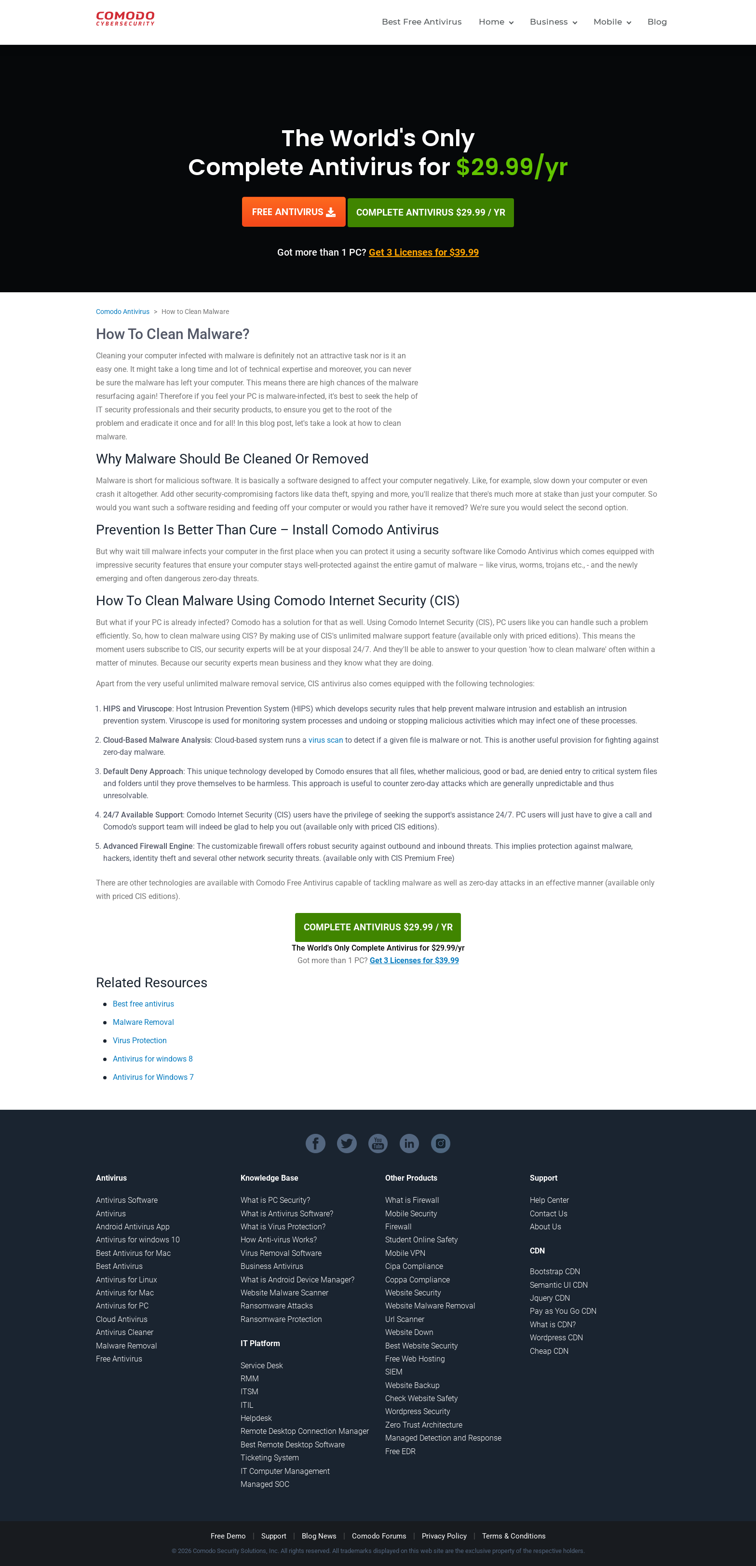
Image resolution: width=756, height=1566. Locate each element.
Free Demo (228, 1532)
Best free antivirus (143, 1000)
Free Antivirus (119, 1355)
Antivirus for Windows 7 (153, 1073)
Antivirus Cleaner (124, 1329)
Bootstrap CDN (555, 1268)
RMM (250, 1375)
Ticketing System (270, 1454)
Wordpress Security (417, 1408)
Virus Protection (140, 1036)
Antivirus (111, 1209)
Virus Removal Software (281, 1249)
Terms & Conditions (514, 1532)
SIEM (394, 1368)
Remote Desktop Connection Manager (305, 1427)
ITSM (249, 1388)
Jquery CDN (550, 1294)
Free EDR (400, 1447)
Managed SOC (265, 1480)
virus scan (326, 738)
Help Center (549, 1196)
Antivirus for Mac (125, 1289)
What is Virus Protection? (283, 1223)
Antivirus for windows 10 (138, 1236)
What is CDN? (553, 1320)
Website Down (409, 1329)
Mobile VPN (405, 1249)
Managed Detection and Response (443, 1434)
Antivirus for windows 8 (153, 1055)
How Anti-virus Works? (279, 1236)
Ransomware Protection (281, 1315)
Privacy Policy (444, 1532)
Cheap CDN (549, 1347)
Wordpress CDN (556, 1334)
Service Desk (262, 1361)
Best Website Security (421, 1342)
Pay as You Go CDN (563, 1307)
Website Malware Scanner (284, 1289)
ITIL (247, 1401)
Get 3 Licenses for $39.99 (424, 251)
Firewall (398, 1223)
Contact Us (548, 1209)
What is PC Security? (275, 1196)
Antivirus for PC (122, 1302)
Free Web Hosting (415, 1355)
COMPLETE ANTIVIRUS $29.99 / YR (431, 211)
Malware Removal (143, 1018)
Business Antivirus (272, 1262)
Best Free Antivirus (422, 22)
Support (273, 1532)
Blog (657, 22)
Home (491, 22)
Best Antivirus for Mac (133, 1249)
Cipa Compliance (414, 1262)
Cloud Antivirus (122, 1315)
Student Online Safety (421, 1236)
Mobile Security (411, 1209)
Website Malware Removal (430, 1302)
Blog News (319, 1532)
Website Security (413, 1289)
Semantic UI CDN (559, 1281)
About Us (545, 1223)
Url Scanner (404, 1315)
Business (549, 22)
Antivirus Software (127, 1196)
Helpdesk (256, 1414)
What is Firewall (412, 1196)
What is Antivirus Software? (287, 1209)
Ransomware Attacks (277, 1302)
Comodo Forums (379, 1532)
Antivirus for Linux (126, 1275)
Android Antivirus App (133, 1223)
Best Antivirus (119, 1262)
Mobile (608, 22)
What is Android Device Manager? (297, 1275)
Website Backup (412, 1381)
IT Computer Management (285, 1467)
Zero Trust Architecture (423, 1421)
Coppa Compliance (417, 1275)
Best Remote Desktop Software (293, 1440)
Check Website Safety (421, 1395)
